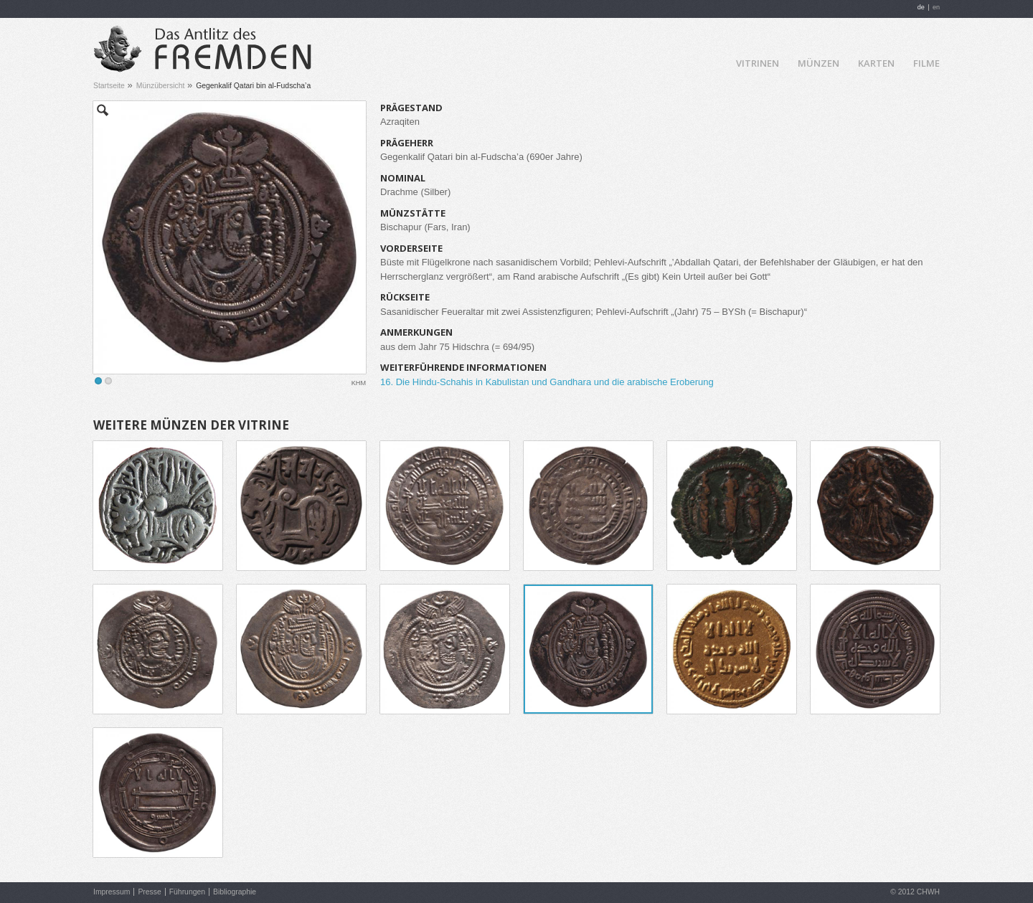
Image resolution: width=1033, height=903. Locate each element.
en (936, 7)
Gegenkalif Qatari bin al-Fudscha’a (253, 86)
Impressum (111, 892)
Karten (876, 63)
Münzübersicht (160, 86)
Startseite (109, 86)
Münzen (818, 63)
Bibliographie (234, 892)
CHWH (928, 892)
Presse (149, 892)
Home (713, 62)
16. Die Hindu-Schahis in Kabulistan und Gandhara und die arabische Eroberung (547, 382)
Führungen (187, 892)
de (921, 7)
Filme (926, 63)
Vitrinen (757, 63)
